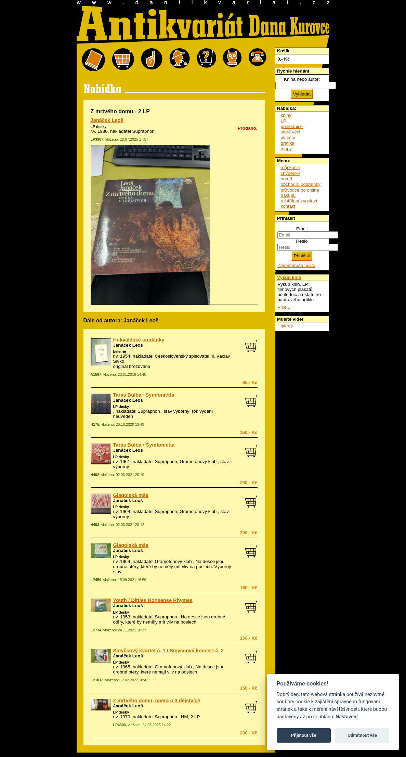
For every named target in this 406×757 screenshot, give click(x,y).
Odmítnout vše (362, 735)
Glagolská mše (130, 495)
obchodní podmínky (300, 184)
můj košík (290, 167)
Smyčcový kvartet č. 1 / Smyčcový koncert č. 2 (168, 650)
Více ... (284, 307)
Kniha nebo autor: (302, 79)
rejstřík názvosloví (299, 200)
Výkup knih (289, 277)
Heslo (301, 241)
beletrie (119, 351)
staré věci (290, 131)
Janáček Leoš (107, 120)
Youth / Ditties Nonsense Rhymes (153, 600)
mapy (286, 148)
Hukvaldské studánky (139, 340)
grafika (287, 143)
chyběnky (290, 173)
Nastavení (347, 717)
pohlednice (292, 126)
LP (283, 121)
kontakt (288, 206)
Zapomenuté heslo (296, 265)
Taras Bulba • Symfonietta (144, 445)
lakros (287, 326)
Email (301, 228)
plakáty (288, 137)
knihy (286, 115)
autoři (286, 178)
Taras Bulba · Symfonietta (143, 395)
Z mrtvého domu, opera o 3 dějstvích (157, 700)
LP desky (99, 127)
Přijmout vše (303, 735)
